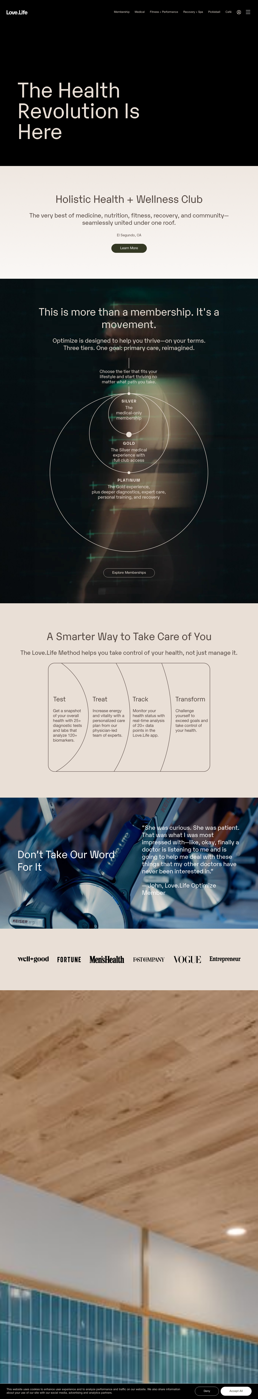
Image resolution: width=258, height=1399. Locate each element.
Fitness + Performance (164, 12)
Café (228, 12)
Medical (140, 12)
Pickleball (214, 12)
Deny (207, 1391)
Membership (122, 12)
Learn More (129, 248)
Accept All (236, 1391)
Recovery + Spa (193, 12)
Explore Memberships (129, 572)
